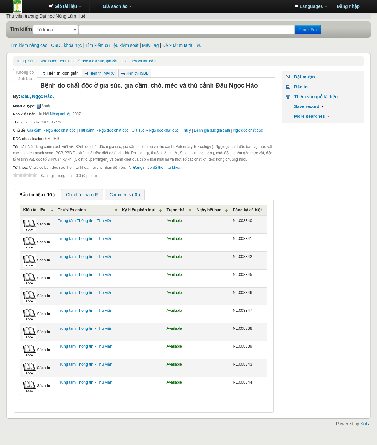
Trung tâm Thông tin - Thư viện (28, 6)
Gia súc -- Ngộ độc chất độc (155, 130)
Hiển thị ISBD (137, 73)
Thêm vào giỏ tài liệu (316, 96)
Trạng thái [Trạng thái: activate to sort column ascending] (176, 210)
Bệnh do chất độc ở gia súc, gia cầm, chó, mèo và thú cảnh (98, 61)
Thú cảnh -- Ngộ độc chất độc (103, 130)
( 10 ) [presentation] (37, 194)
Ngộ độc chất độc (248, 130)
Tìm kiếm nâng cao (28, 45)
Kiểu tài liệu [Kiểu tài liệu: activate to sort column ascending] (34, 210)
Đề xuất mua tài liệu (181, 45)
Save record (309, 106)
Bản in (301, 86)
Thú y (186, 130)
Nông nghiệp (61, 114)
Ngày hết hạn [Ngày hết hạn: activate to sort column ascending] (208, 210)
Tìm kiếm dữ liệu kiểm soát (111, 45)
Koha (365, 423)
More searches (311, 116)
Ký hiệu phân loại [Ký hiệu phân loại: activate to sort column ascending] (138, 210)
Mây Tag (150, 45)
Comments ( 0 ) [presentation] (124, 194)
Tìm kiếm (21, 29)
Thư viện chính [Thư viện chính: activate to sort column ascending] (72, 210)
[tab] (37, 194)
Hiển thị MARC (102, 73)
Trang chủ (24, 61)
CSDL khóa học (66, 45)
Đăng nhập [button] (348, 6)
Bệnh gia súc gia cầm (212, 130)
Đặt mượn (304, 76)
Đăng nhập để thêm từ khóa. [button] (157, 167)
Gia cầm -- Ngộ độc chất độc (51, 130)
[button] (65, 6)
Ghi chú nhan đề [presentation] (82, 194)
